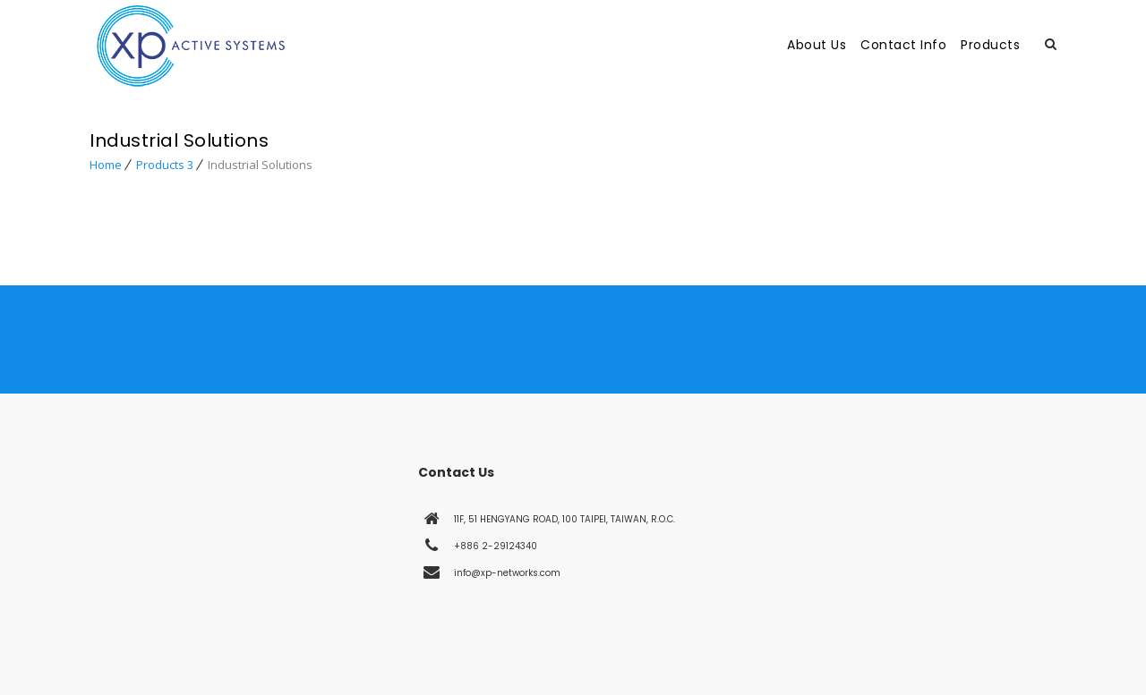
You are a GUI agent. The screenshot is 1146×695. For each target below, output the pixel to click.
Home (106, 165)
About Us (816, 45)
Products (990, 45)
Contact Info (903, 45)
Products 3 (164, 165)
